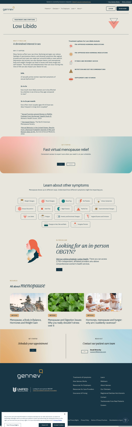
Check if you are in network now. (81, 2)
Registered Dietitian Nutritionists (113, 394)
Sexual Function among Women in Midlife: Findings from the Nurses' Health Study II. (36, 115)
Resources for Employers (82, 386)
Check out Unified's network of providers (45, 392)
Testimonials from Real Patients (112, 402)
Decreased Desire (28, 122)
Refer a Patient (126, 2)
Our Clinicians (106, 390)
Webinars (104, 382)
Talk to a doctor (55, 165)
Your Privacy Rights (73, 421)
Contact (103, 398)
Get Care (62, 270)
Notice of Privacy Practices (99, 421)
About (79, 8)
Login (111, 8)
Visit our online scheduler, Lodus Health (72, 260)
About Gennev (106, 386)
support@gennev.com (101, 353)
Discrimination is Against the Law (119, 421)
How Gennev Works (114, 2)
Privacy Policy (85, 421)
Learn (73, 8)
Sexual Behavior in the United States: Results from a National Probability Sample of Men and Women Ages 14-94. (38, 130)
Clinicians (55, 8)
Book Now (123, 8)
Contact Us (84, 353)
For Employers (65, 8)
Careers (103, 406)
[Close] (65, 421)
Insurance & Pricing (80, 394)
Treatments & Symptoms (82, 378)
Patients (47, 8)
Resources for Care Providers (83, 390)
